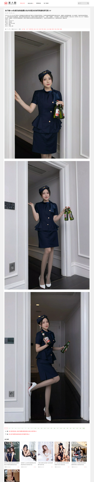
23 (77, 428)
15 (51, 428)
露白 (45, 29)
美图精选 (38, 3)
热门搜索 (46, 3)
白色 (48, 29)
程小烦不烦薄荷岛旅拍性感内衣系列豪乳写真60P (19, 434)
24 (80, 428)
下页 (84, 428)
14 (48, 428)
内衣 (37, 29)
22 (73, 428)
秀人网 (10, 13)
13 (44, 428)
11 (38, 428)
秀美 (42, 29)
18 (60, 428)
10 (35, 428)
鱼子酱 (23, 29)
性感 (40, 29)
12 (41, 428)
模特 (53, 29)
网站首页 (22, 3)
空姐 (55, 29)
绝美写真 (31, 29)
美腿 (61, 29)
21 (70, 428)
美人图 (6, 13)
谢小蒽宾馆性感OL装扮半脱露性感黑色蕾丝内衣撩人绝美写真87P (23, 431)
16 (54, 428)
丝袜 (35, 29)
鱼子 (27, 29)
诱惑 (58, 29)
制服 (50, 29)
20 (67, 428)
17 (57, 428)
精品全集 (30, 3)
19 (64, 428)
